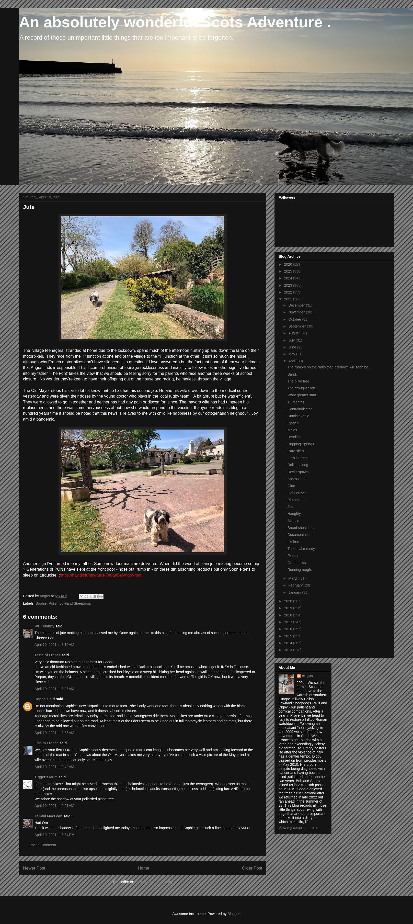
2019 (288, 608)
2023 (288, 285)
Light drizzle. (298, 493)
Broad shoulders (301, 528)
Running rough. (300, 570)
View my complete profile (298, 828)
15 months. (296, 402)
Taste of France (48, 655)
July (292, 340)
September (297, 326)
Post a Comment (42, 845)
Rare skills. (296, 451)
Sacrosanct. (297, 479)
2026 (288, 264)
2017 (288, 622)
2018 (288, 615)
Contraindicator (300, 409)
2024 (288, 278)
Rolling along (298, 465)
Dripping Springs (301, 444)
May (292, 354)
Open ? (293, 423)
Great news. (297, 563)
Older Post (252, 868)
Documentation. (300, 535)
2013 (288, 650)
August (294, 333)
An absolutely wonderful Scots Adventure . (175, 22)
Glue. (292, 486)
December (297, 305)
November (297, 312)
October (295, 319)
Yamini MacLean (48, 816)
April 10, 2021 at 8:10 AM (54, 645)
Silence (293, 521)
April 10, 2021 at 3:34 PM (54, 835)
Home (143, 868)
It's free (293, 542)
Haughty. (295, 514)
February (296, 585)
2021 (288, 299)
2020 (288, 601)
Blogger (233, 914)
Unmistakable (298, 416)
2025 (288, 271)
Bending (294, 437)
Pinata (293, 556)
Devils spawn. (298, 472)
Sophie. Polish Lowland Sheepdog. (63, 603)
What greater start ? (303, 395)
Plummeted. (297, 500)
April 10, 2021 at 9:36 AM (54, 733)
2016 (288, 629)
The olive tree (298, 381)
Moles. (293, 430)
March (293, 578)
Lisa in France (47, 743)
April (292, 361)
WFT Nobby (44, 626)
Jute (291, 507)
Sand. (292, 374)
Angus (307, 676)
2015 (288, 636)
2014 (288, 643)
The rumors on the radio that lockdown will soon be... (329, 367)
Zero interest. (298, 458)
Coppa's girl (45, 699)
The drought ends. (302, 388)
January (295, 592)
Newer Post (34, 868)
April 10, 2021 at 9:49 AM (54, 767)
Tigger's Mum (46, 777)
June (292, 347)
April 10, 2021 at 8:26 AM (54, 689)
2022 (288, 292)
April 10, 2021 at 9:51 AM (54, 806)
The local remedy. (302, 549)
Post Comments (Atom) (153, 882)
